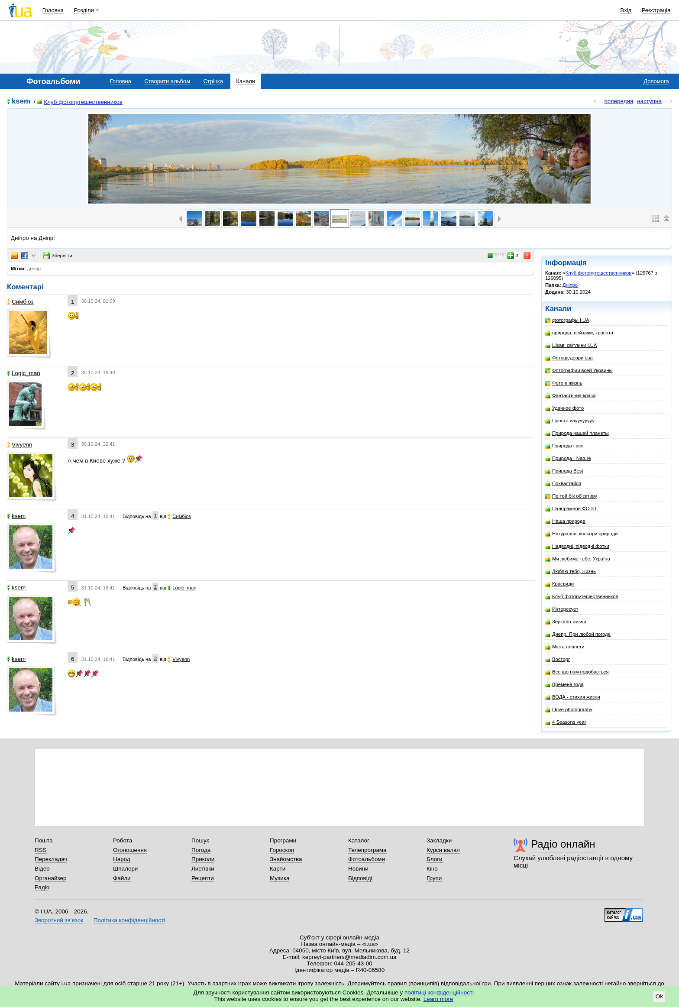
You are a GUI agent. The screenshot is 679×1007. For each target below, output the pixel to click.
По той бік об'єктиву (571, 496)
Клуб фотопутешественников (80, 102)
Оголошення (130, 850)
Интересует (561, 609)
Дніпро (570, 285)
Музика (279, 878)
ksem (21, 101)
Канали (245, 81)
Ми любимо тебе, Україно (577, 559)
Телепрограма (367, 850)
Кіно (432, 868)
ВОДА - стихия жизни (572, 697)
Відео (42, 868)
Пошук (200, 840)
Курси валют (443, 850)
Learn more (438, 999)
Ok (659, 996)
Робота (122, 840)
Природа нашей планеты (577, 433)
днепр (34, 268)
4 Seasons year (565, 722)
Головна (53, 10)
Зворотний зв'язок (59, 920)
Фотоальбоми (366, 859)
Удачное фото (564, 408)
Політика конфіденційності (129, 920)
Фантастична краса (570, 395)
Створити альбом (167, 81)
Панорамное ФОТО (570, 509)
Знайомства (286, 859)
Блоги (435, 859)
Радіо (42, 887)
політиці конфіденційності (439, 992)
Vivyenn (19, 444)
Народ (121, 859)
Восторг (557, 659)
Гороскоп (282, 850)
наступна (649, 101)
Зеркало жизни (565, 622)
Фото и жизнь (563, 383)
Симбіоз (20, 301)
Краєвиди (559, 584)
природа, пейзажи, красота (579, 333)
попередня (618, 101)
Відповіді (360, 878)
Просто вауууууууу (570, 421)
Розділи (84, 10)
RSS (41, 850)
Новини (358, 868)
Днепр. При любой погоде (578, 634)
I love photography (568, 709)
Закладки (439, 840)
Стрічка (213, 81)
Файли (122, 878)
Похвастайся (563, 483)
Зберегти (57, 255)
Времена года (564, 684)
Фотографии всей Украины (579, 370)
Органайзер (50, 878)
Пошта (43, 840)
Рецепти (202, 878)
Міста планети (565, 647)
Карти (277, 868)
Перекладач (51, 859)
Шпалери (125, 868)
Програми (283, 840)
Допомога (656, 81)
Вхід (626, 10)
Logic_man (23, 373)
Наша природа (565, 521)
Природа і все (564, 446)
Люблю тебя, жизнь (570, 571)
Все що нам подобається (577, 672)
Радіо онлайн (563, 844)
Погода (200, 850)
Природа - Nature (568, 458)
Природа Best (564, 471)
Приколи (202, 859)
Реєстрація (656, 10)
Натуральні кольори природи (581, 534)
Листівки (202, 868)
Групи (434, 878)
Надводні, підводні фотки (577, 546)
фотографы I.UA (567, 320)
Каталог (358, 840)
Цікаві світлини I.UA (571, 345)
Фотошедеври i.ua (569, 358)
